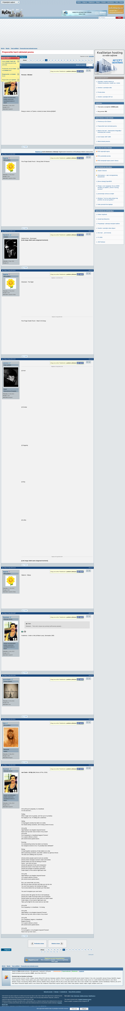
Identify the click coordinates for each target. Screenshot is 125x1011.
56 (92, 60)
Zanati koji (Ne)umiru (103, 219)
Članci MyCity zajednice (75, 991)
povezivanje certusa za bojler (106, 193)
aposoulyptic (7, 679)
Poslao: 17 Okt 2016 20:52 (9, 765)
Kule (4, 723)
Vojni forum (76, 995)
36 (31, 60)
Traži (116, 2)
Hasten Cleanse (102, 170)
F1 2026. (100, 237)
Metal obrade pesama (104, 141)
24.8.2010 (91, 56)
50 (73, 60)
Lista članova (110, 2)
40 (43, 60)
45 (58, 60)
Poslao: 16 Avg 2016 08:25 (9, 270)
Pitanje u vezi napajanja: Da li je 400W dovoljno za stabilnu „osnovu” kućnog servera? (108, 187)
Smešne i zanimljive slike (105, 87)
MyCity (79, 2)
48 (67, 60)
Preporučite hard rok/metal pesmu (28, 48)
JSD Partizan (101, 242)
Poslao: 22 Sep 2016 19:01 (10, 675)
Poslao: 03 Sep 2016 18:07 (10, 613)
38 (37, 60)
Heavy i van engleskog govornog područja (9, 63)
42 (49, 60)
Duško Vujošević (102, 214)
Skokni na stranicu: (81, 65)
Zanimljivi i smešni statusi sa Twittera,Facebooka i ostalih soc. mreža (109, 82)
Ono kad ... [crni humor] (104, 233)
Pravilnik (103, 2)
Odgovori (23, 57)
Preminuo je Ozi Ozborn (104, 121)
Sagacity (5, 158)
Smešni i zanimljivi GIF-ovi (105, 97)
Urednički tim (63, 991)
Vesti (72, 995)
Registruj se (91, 2)
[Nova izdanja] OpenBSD (105, 181)
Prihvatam (74, 1009)
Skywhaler (6, 617)
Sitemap (56, 991)
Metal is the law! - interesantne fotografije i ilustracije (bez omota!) (109, 131)
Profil (25, 146)
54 (85, 60)
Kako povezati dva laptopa (105, 204)
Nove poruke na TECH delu (104, 167)
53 (82, 60)
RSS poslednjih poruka (104, 156)
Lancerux (6, 363)
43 (52, 60)
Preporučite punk (9, 79)
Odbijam (84, 1009)
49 (70, 60)
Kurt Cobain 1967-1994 (104, 137)
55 (89, 60)
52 (79, 60)
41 (46, 60)
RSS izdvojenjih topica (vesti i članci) (108, 160)
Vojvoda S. (6, 235)
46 (61, 60)
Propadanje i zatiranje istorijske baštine (109, 223)
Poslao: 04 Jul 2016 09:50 (9, 154)
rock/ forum (9, 75)
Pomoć (121, 2)
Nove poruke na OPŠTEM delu (104, 210)
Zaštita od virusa (84, 995)
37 (34, 60)
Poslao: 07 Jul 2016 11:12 (9, 231)
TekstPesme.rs (91, 995)
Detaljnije (81, 971)
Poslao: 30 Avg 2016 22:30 (9, 359)
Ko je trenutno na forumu (11, 969)
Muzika (7, 48)
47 (64, 60)
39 (40, 60)
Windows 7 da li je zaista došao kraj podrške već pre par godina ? (108, 199)
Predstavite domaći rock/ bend (9, 69)
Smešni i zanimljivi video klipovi (106, 228)
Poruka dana (101, 92)
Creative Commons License (84, 999)
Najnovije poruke (48, 991)
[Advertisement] (62, 34)
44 (55, 60)
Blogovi (98, 2)
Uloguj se (84, 2)
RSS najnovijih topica (104, 151)
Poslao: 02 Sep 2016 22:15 (10, 567)
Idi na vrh (91, 954)
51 (76, 60)
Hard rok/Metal (15, 48)
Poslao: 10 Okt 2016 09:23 (9, 719)
